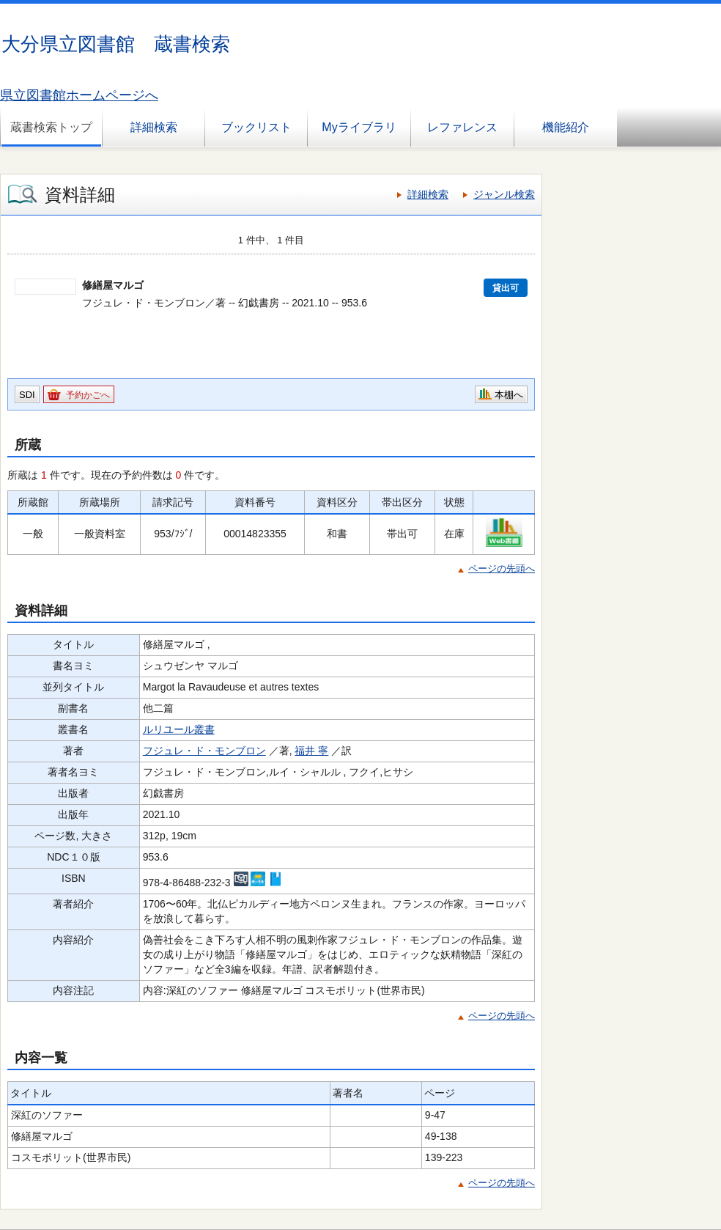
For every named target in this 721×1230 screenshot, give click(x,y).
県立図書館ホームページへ (79, 95)
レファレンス (462, 127)
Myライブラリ (359, 127)
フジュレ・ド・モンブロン (204, 750)
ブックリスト (256, 127)
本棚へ (509, 394)
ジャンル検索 (504, 194)
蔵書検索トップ (51, 127)
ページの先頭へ (501, 568)
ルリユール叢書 (179, 729)
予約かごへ (88, 395)
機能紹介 (565, 127)
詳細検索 (153, 127)
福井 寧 (311, 750)
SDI (27, 394)
